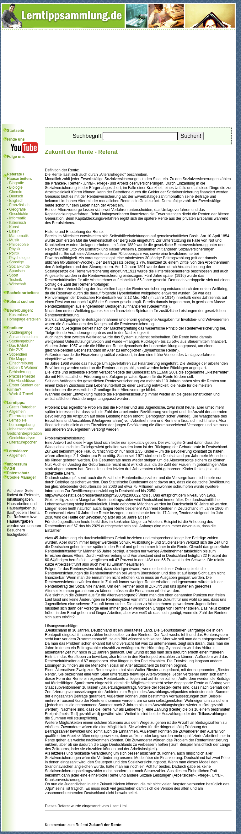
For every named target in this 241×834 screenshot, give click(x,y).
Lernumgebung (22, 424)
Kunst (14, 227)
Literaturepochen (23, 442)
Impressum (17, 464)
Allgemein (17, 411)
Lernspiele (17, 420)
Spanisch (16, 271)
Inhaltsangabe (21, 429)
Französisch (19, 205)
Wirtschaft (17, 284)
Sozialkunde (19, 266)
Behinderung (19, 372)
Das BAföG (18, 345)
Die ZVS (16, 350)
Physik (14, 249)
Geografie (17, 209)
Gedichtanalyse (22, 438)
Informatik (17, 218)
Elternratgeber (21, 416)
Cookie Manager (21, 477)
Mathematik (19, 236)
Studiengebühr (21, 341)
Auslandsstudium (23, 337)
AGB (11, 468)
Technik (15, 279)
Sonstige (16, 262)
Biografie (16, 183)
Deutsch (16, 196)
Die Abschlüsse (22, 381)
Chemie (15, 192)
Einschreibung (21, 363)
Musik (14, 240)
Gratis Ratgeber (22, 407)
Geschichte (18, 214)
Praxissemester (22, 376)
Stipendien (18, 354)
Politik (14, 253)
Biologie (16, 187)
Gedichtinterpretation (24, 433)
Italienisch (17, 222)
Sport (13, 275)
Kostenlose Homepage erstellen (23, 317)
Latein (14, 231)
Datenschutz (18, 473)
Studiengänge (20, 332)
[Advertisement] (118, 77)
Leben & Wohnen (23, 367)
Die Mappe (18, 359)
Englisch (16, 200)
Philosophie (19, 244)
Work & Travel (21, 394)
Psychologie (19, 258)
